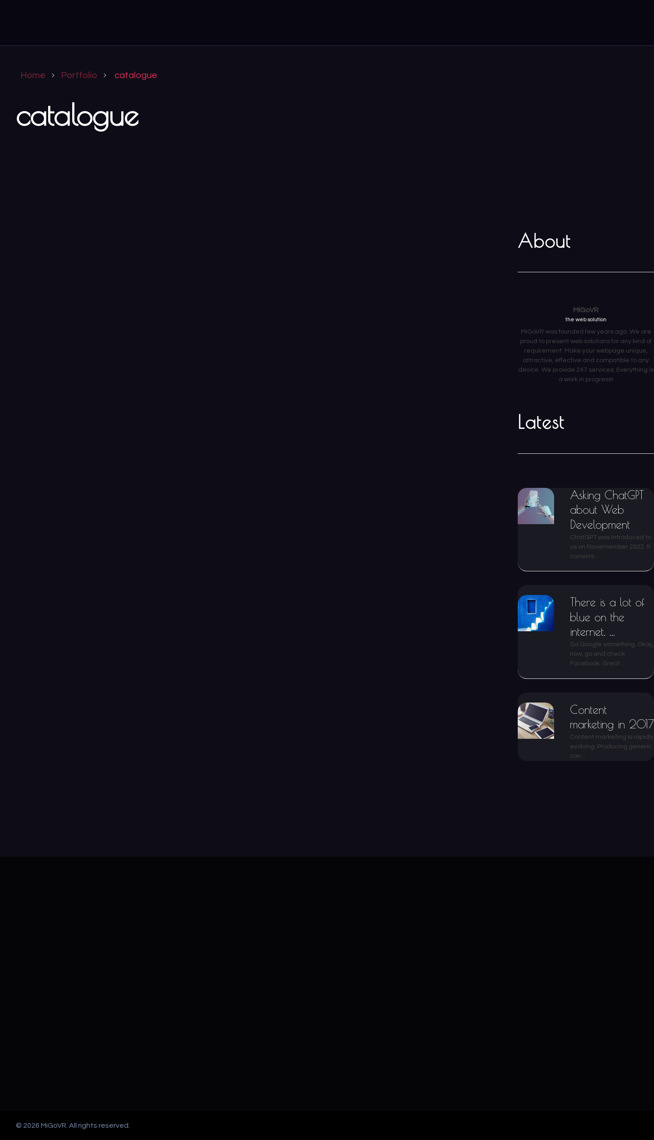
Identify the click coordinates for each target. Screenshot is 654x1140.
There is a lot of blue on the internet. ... (607, 616)
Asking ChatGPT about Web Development (607, 509)
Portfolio (79, 75)
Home (32, 75)
